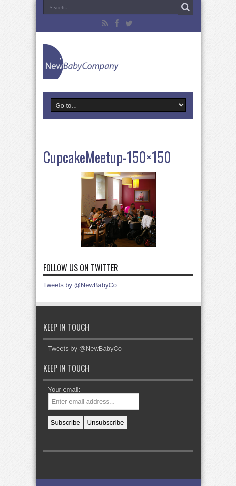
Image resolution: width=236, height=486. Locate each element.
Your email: (64, 389)
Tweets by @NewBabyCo (80, 285)
